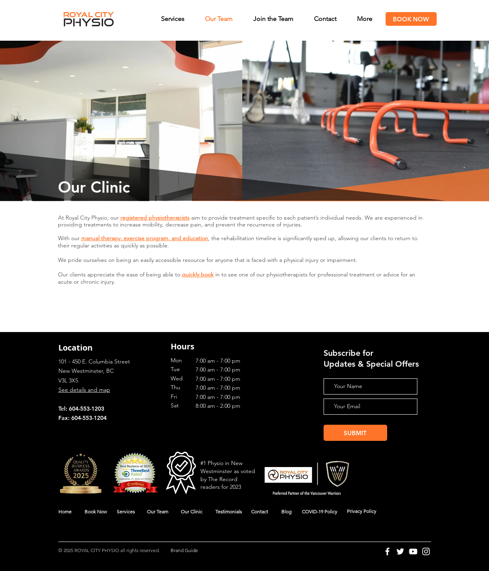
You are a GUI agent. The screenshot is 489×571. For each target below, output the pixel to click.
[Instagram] (426, 551)
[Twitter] (400, 551)
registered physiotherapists (155, 217)
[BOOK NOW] (411, 19)
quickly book (198, 274)
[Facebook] (387, 551)
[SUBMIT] (355, 433)
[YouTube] (413, 551)
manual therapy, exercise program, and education (144, 238)
